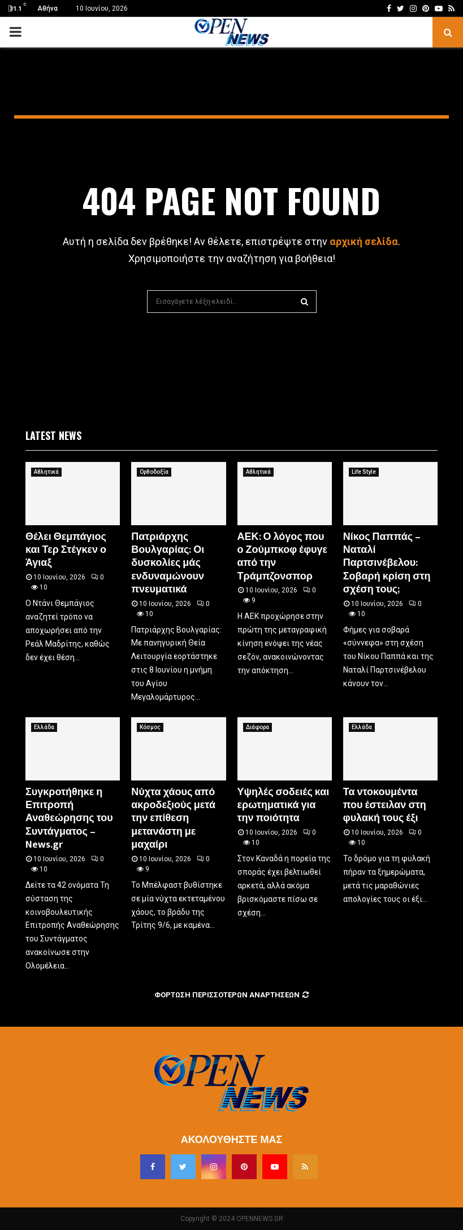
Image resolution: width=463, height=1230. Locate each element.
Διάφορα (257, 727)
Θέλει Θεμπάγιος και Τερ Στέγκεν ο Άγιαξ (65, 550)
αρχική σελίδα (364, 241)
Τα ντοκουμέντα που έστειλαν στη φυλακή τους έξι (384, 805)
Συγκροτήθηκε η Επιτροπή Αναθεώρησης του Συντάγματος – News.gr (69, 819)
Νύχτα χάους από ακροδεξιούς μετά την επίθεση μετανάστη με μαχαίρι (173, 819)
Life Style (364, 472)
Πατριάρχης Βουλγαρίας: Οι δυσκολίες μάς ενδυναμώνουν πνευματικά (167, 564)
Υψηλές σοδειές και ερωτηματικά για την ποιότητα (283, 805)
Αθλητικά (46, 472)
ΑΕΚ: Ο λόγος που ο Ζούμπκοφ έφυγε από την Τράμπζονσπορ (282, 557)
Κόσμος (150, 727)
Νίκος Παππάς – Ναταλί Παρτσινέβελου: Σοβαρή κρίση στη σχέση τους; (387, 564)
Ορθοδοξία (154, 472)
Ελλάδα (44, 727)
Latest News (53, 435)
